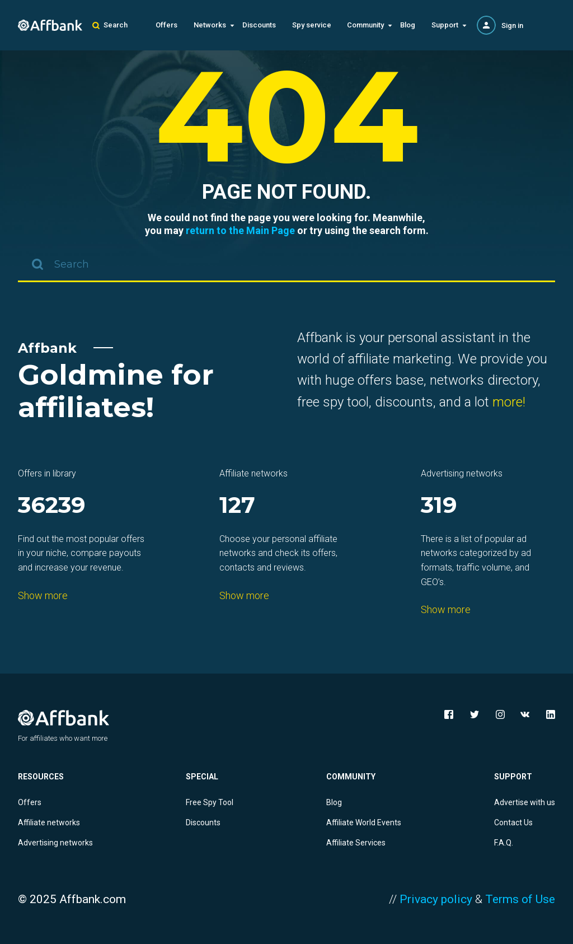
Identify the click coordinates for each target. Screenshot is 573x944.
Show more (43, 595)
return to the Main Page (240, 230)
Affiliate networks (49, 822)
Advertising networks (55, 843)
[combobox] (286, 265)
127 (237, 506)
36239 (52, 506)
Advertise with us (524, 802)
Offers (166, 25)
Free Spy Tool (209, 802)
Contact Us (513, 822)
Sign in (512, 25)
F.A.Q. (503, 843)
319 (439, 506)
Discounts (259, 25)
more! (508, 402)
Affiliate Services (356, 843)
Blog (407, 25)
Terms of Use (520, 899)
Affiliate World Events (363, 822)
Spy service (311, 25)
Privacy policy (436, 899)
